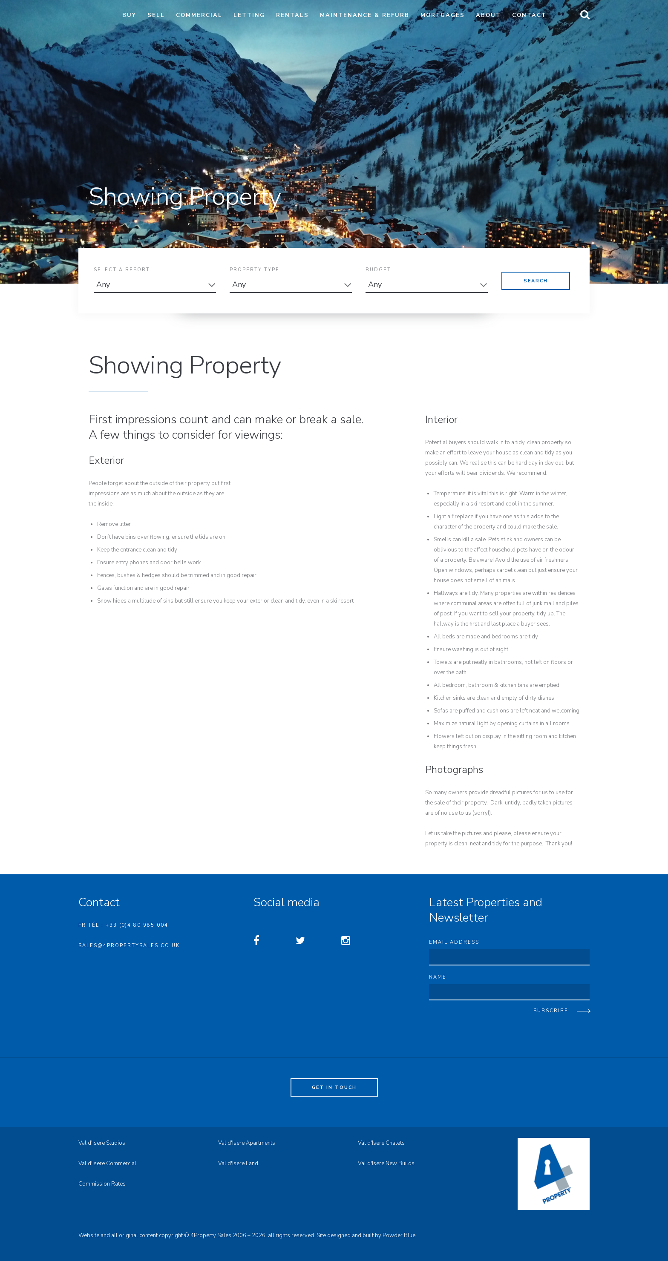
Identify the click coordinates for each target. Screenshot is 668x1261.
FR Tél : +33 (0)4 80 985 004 (123, 925)
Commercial (199, 15)
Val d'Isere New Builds (386, 1163)
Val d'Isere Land (238, 1163)
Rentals (292, 15)
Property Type (254, 271)
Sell (156, 15)
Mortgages (442, 15)
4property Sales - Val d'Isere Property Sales (93, 19)
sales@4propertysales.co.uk (129, 945)
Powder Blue (399, 1235)
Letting (249, 15)
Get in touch (334, 1087)
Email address (454, 942)
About (488, 15)
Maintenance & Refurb (364, 15)
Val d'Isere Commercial (107, 1163)
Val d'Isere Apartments (246, 1143)
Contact (529, 15)
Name (437, 977)
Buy (129, 15)
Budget (378, 271)
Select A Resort (122, 271)
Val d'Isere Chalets (381, 1143)
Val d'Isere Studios (101, 1143)
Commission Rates (102, 1184)
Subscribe (550, 1011)
